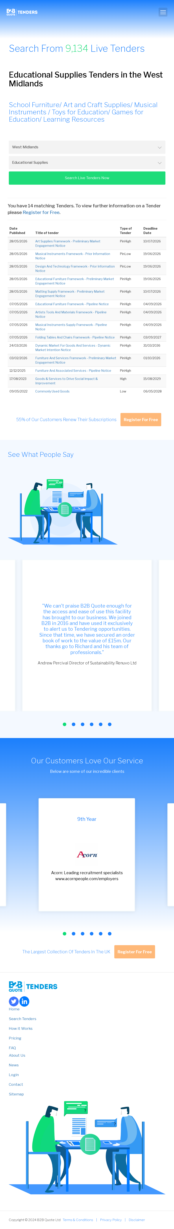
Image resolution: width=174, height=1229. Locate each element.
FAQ (12, 1048)
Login (14, 1075)
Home (14, 1009)
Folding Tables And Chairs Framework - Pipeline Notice (75, 337)
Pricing (15, 1038)
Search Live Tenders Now (87, 178)
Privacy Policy (111, 1220)
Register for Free (41, 212)
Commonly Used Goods (52, 391)
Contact (16, 1084)
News (14, 1065)
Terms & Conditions (78, 1220)
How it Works (21, 1028)
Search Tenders (22, 1019)
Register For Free (141, 419)
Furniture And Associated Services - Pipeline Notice (73, 370)
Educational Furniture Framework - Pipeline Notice (72, 304)
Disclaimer (137, 1220)
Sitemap (16, 1094)
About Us (17, 1055)
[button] (64, 724)
